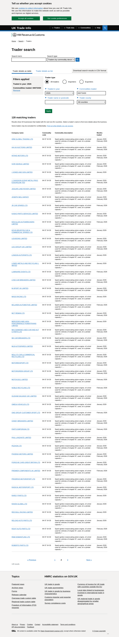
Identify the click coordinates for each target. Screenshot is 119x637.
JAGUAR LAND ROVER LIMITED (24, 189)
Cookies (30, 624)
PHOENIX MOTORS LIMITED (22, 454)
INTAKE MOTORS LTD (20, 155)
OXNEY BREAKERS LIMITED (22, 421)
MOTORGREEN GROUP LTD (22, 371)
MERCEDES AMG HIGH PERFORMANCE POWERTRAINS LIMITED (24, 324)
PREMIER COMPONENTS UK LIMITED (26, 471)
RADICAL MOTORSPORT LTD (23, 487)
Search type (52, 56)
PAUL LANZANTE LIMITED (21, 437)
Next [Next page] (89, 560)
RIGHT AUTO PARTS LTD (21, 529)
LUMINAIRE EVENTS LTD (21, 272)
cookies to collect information (31, 8)
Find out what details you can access (60, 126)
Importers (72, 82)
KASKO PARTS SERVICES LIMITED (25, 214)
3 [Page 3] (67, 560)
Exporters (89, 82)
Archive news (17, 588)
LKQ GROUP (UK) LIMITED (22, 247)
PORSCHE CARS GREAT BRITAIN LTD (26, 462)
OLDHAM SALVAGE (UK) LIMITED (24, 396)
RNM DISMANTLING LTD (21, 537)
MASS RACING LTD (19, 296)
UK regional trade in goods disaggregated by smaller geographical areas (89, 601)
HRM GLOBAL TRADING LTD (22, 139)
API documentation (18, 627)
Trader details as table (22, 71)
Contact (37, 624)
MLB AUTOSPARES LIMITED (22, 346)
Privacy (22, 624)
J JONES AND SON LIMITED (22, 172)
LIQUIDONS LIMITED (19, 238)
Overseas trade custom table (24, 598)
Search (21, 41)
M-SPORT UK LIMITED (20, 288)
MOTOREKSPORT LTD (20, 363)
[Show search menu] (104, 27)
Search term (17, 56)
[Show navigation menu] (56, 27)
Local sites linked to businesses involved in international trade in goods (91, 592)
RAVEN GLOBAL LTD (19, 504)
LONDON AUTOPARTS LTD (22, 255)
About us (15, 624)
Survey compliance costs (55, 603)
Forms (14, 591)
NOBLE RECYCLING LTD (21, 388)
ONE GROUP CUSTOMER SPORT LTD (26, 412)
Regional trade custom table (23, 602)
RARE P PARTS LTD (19, 495)
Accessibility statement (50, 624)
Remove (16, 90)
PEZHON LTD (17, 446)
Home (14, 41)
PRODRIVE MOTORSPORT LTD (23, 479)
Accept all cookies (25, 18)
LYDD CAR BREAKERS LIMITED (24, 280)
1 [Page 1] (54, 560)
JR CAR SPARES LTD (20, 205)
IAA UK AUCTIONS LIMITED (22, 147)
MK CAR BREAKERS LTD (21, 338)
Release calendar (19, 595)
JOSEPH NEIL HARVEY (20, 197)
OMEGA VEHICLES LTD (20, 404)
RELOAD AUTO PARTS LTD (22, 520)
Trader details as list (44, 71)
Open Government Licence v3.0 (52, 631)
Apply (48, 111)
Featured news (18, 584)
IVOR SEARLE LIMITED (20, 164)
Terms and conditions (67, 624)
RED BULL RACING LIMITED (22, 512)
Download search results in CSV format (89, 70)
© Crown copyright (99, 631)
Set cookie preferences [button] (57, 18)
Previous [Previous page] (31, 560)
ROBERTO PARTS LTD (20, 545)
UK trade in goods (52, 584)
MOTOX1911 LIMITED (20, 379)
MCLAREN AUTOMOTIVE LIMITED (24, 305)
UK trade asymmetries (54, 588)
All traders (54, 82)
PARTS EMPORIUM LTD (20, 429)
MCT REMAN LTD (18, 313)
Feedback (30, 627)
